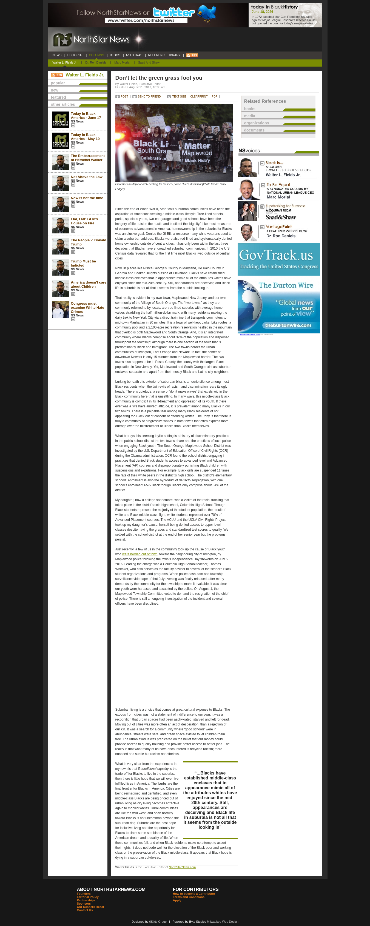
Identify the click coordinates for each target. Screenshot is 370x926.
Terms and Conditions (188, 897)
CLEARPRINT (198, 96)
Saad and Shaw (149, 62)
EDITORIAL (75, 55)
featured (58, 97)
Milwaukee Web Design (222, 921)
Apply (177, 900)
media (249, 116)
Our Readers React (90, 906)
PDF (214, 96)
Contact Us (85, 910)
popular (58, 83)
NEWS (57, 55)
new (54, 90)
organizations (256, 123)
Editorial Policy (88, 897)
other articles (63, 104)
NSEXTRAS (134, 55)
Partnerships (86, 900)
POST (124, 96)
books (249, 109)
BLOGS (115, 55)
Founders (84, 893)
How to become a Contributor (194, 893)
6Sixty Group (158, 921)
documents (254, 130)
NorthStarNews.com (182, 867)
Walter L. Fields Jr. (65, 62)
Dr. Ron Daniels (95, 62)
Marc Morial (122, 62)
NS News (77, 121)
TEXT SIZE (179, 96)
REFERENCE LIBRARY (164, 55)
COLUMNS (96, 55)
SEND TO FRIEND (149, 96)
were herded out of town (140, 554)
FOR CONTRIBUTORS (196, 889)
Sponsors (84, 903)
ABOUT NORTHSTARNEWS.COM (111, 889)
